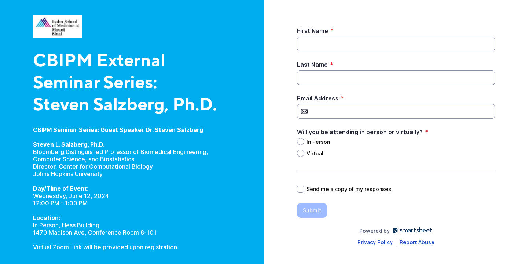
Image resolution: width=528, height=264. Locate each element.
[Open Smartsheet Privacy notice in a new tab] (375, 242)
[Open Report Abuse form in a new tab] (417, 242)
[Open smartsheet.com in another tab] (411, 231)
